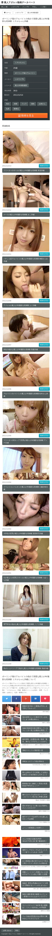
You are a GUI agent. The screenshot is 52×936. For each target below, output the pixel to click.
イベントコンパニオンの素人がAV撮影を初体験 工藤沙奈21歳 (25, 488)
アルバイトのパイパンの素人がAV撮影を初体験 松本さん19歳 (25, 395)
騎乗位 (16, 109)
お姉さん (42, 104)
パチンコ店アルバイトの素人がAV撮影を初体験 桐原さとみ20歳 (25, 260)
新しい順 (4, 7)
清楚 (15, 104)
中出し (34, 7)
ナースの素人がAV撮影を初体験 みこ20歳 (19, 215)
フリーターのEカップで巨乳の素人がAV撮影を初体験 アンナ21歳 (25, 441)
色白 (7, 104)
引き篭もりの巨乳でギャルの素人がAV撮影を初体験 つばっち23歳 (25, 579)
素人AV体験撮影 (21, 85)
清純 (32, 104)
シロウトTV (15, 7)
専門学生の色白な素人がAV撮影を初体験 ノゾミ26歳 (23, 624)
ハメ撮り (43, 7)
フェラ (24, 104)
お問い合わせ (7, 930)
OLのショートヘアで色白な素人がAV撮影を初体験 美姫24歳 (25, 668)
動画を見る (44, 166)
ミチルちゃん (20, 63)
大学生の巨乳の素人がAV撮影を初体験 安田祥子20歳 (23, 533)
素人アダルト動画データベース (19, 2)
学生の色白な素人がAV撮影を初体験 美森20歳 (20, 349)
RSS (16, 930)
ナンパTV (25, 7)
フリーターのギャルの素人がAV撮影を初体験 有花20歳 (24, 170)
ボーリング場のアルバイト (25, 73)
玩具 (7, 109)
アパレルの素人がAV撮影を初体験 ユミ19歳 (19, 305)
